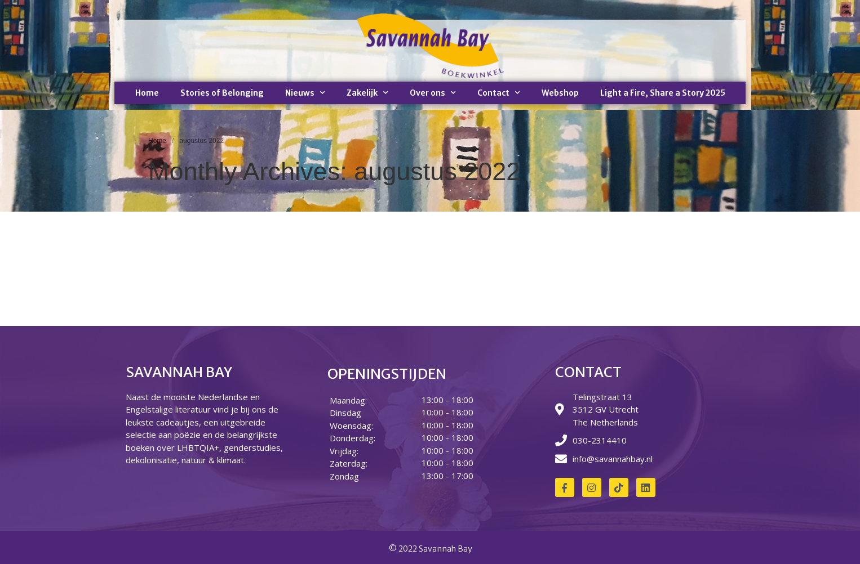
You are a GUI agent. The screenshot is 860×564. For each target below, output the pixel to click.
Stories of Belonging (222, 93)
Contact (498, 92)
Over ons (433, 92)
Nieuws (305, 92)
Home (147, 93)
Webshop (560, 93)
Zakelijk (367, 92)
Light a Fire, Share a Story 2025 (662, 93)
